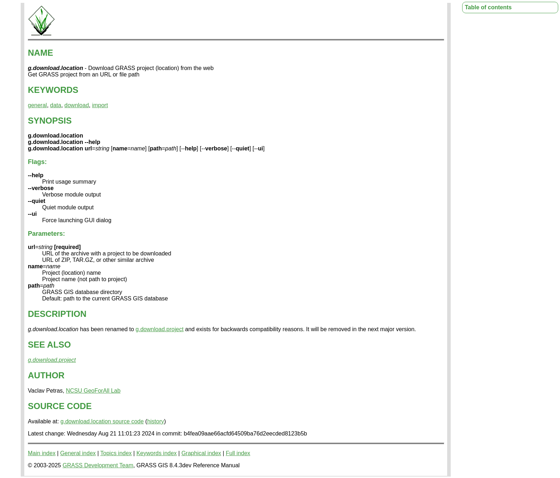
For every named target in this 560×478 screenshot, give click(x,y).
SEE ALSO (49, 344)
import (100, 105)
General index (78, 453)
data (55, 105)
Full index (238, 453)
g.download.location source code (102, 421)
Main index (41, 453)
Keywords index (156, 453)
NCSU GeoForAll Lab (93, 391)
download (76, 105)
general (37, 105)
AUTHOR (46, 375)
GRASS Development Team (97, 465)
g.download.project (160, 329)
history (155, 421)
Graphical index (201, 453)
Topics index (116, 453)
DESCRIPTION (57, 314)
